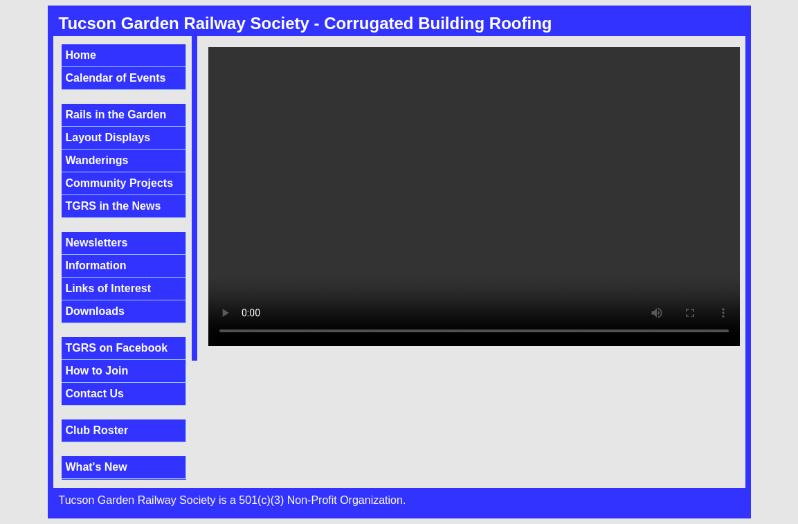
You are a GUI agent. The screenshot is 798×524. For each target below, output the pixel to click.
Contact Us (95, 393)
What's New (96, 467)
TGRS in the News (113, 206)
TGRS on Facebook (117, 348)
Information (96, 265)
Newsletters (97, 243)
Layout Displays (108, 137)
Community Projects (120, 183)
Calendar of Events (116, 78)
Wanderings (97, 160)
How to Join (97, 371)
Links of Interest (109, 288)
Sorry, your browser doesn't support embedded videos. (474, 196)
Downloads (95, 311)
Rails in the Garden (116, 114)
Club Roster (97, 430)
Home (81, 55)
